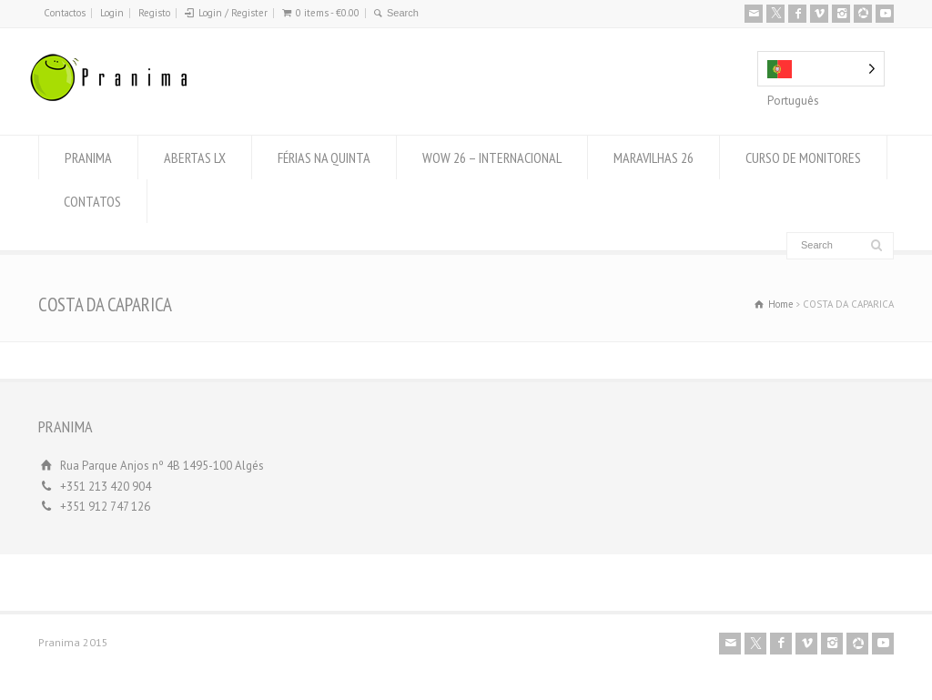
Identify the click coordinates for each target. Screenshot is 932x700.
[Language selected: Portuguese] (821, 68)
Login (112, 12)
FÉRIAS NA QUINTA (324, 157)
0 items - (328, 12)
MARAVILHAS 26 (653, 157)
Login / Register (233, 12)
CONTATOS (92, 201)
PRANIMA (88, 157)
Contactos (65, 12)
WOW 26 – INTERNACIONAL (492, 157)
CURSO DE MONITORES (803, 157)
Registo (154, 12)
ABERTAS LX (195, 157)
